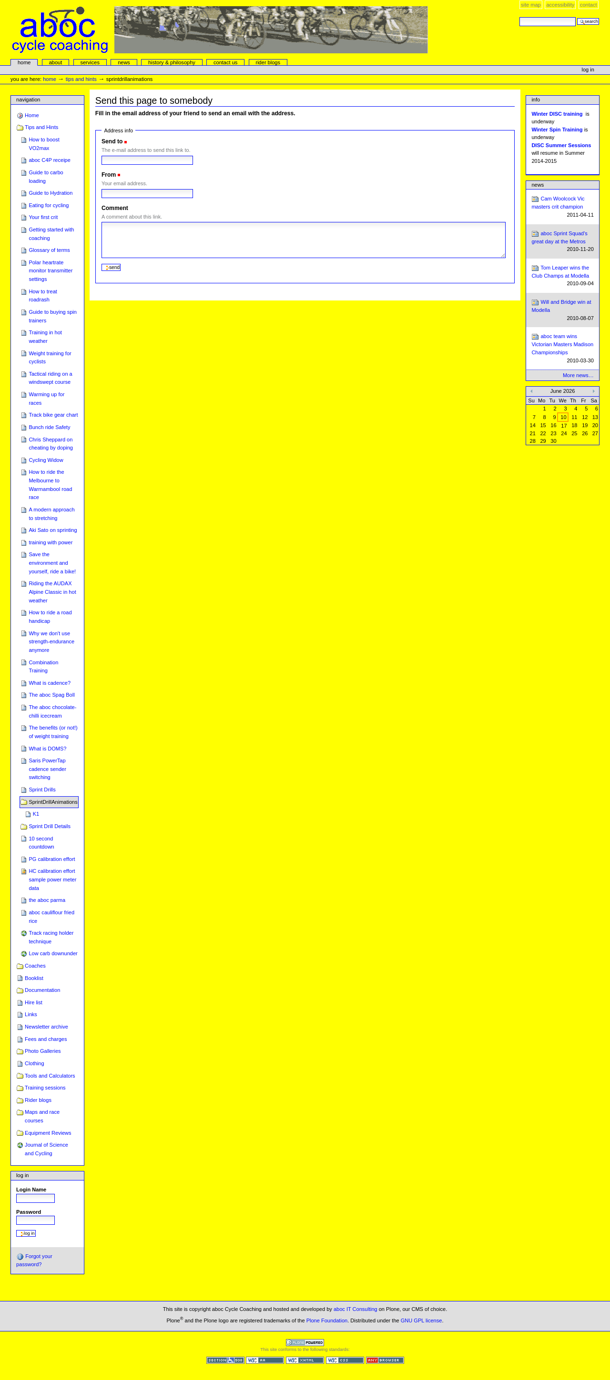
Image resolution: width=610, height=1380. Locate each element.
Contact (588, 5)
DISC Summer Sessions (561, 145)
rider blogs (267, 62)
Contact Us (225, 62)
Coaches (35, 966)
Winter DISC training (556, 114)
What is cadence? (50, 683)
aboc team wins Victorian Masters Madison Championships (562, 348)
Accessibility (560, 5)
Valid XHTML (305, 1360)
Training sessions (45, 1087)
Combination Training (43, 667)
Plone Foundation (326, 1320)
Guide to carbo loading (46, 177)
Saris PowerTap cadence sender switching (47, 769)
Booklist (34, 978)
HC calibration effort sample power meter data (52, 879)
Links (31, 1014)
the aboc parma (47, 900)
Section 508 (225, 1360)
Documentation (42, 990)
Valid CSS (345, 1360)
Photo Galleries (43, 1051)
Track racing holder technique (51, 937)
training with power (50, 542)
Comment (115, 208)
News (537, 185)
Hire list (33, 1002)
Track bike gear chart (53, 415)
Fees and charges (46, 1039)
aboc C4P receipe (50, 160)
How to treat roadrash (43, 296)
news (124, 62)
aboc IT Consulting (355, 1309)
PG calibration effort (52, 859)
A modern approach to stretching (51, 514)
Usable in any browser (385, 1360)
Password (28, 1212)
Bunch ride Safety (49, 427)
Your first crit (43, 217)
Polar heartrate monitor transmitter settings (50, 271)
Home (24, 62)
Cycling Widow (46, 460)
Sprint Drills (42, 789)
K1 (36, 814)
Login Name (31, 1189)
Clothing (34, 1063)
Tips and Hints (81, 79)
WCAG (265, 1360)
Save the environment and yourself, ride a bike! (52, 562)
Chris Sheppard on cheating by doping (51, 444)
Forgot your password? (34, 1260)
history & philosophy (171, 62)
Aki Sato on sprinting (53, 530)
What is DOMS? (47, 748)
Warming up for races (46, 398)
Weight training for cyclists (50, 357)
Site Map (531, 5)
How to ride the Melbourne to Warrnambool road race (50, 484)
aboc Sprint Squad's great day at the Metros (562, 241)
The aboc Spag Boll (51, 695)
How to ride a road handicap (50, 617)
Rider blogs (38, 1100)
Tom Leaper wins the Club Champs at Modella (562, 276)
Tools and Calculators (50, 1076)
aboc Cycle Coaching (220, 29)
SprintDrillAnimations (53, 802)
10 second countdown (41, 843)
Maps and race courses (42, 1116)
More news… (578, 375)
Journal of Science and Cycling (46, 1149)
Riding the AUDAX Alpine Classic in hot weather (52, 591)
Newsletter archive (46, 1027)
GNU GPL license (421, 1320)
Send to (112, 141)
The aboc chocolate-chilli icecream (52, 711)
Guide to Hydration (50, 193)
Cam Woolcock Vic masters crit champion (562, 207)
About (55, 62)
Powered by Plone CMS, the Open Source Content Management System (305, 1342)
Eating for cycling (49, 205)
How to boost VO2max (44, 144)
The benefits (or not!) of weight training (53, 732)
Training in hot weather (45, 337)
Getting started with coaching (51, 234)
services (89, 62)
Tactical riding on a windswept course (50, 378)
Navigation (28, 99)
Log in (588, 69)
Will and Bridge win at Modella (562, 310)
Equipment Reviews (48, 1133)
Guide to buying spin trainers (53, 316)
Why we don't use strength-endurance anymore (51, 641)
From (109, 174)
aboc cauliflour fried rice (51, 917)
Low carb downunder (53, 953)
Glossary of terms (49, 250)
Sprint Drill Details (50, 826)
